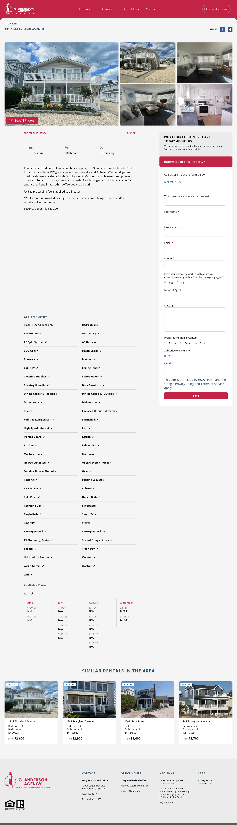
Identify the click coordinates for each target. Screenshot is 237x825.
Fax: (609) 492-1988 (91, 799)
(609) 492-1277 (89, 793)
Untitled (169, 363)
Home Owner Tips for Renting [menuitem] (174, 791)
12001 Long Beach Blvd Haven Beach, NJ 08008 (93, 787)
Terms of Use (205, 783)
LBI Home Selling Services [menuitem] (172, 797)
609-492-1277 (172, 182)
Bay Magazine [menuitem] (166, 802)
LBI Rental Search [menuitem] (168, 783)
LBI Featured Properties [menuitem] (171, 780)
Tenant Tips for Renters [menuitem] (171, 788)
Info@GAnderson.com (216, 9)
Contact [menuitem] (151, 9)
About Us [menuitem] (130, 9)
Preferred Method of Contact (180, 337)
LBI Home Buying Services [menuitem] (172, 794)
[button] (25, 594)
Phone (169, 258)
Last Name (171, 227)
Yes (171, 282)
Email (168, 243)
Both (202, 343)
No (183, 282)
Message (169, 305)
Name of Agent (172, 290)
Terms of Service (212, 384)
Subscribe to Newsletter (178, 350)
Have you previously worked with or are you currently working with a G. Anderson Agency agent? (194, 275)
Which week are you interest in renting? (186, 196)
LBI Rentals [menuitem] (107, 9)
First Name (171, 211)
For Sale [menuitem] (84, 9)
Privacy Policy (184, 384)
